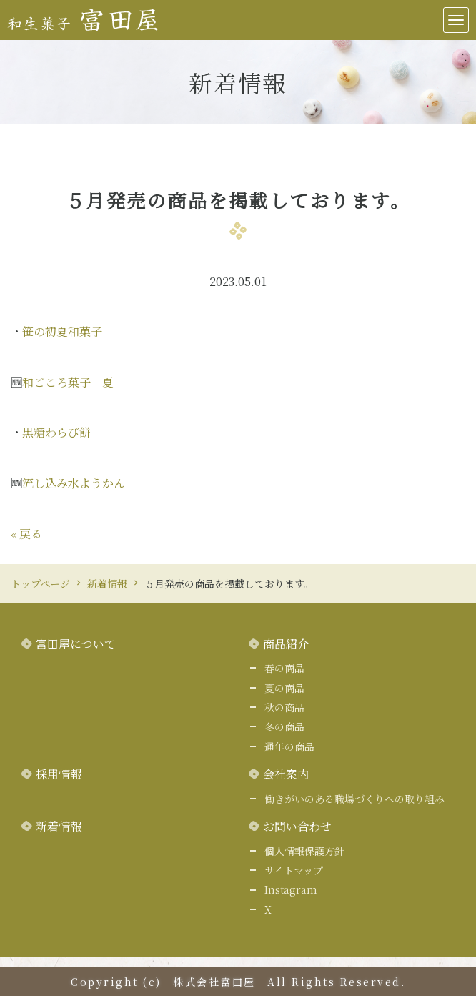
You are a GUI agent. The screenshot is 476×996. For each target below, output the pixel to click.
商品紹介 (286, 644)
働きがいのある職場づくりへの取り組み (354, 799)
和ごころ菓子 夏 (68, 382)
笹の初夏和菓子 (62, 331)
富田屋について (76, 644)
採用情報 (58, 774)
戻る (26, 534)
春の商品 (284, 668)
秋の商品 (284, 707)
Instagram (290, 889)
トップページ (40, 583)
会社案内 (286, 774)
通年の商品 (289, 746)
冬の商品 (284, 726)
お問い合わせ (297, 826)
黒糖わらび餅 (56, 432)
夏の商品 (284, 688)
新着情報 (107, 583)
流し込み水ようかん (73, 483)
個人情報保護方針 (304, 851)
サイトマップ (293, 870)
